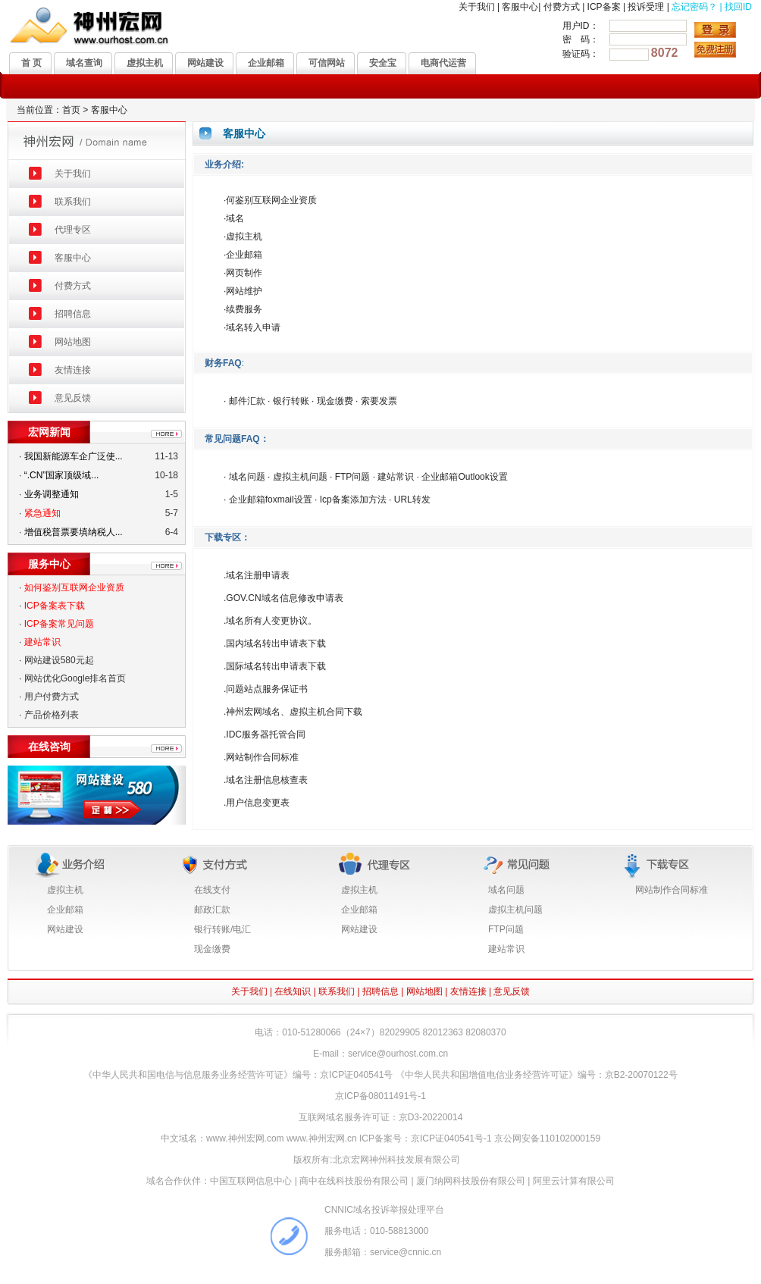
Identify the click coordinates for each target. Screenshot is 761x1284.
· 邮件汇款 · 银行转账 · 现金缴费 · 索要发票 (310, 401)
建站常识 (395, 476)
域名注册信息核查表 (267, 780)
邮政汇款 (212, 909)
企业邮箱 (244, 254)
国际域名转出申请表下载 (276, 666)
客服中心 (520, 7)
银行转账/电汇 (222, 929)
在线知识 (292, 991)
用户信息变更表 (258, 802)
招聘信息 (73, 313)
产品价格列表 (51, 714)
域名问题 (247, 476)
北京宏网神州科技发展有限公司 (396, 1159)
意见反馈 (73, 398)
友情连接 (73, 370)
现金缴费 (212, 949)
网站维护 (244, 291)
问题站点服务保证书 (267, 689)
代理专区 (73, 229)
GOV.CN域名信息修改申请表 (284, 598)
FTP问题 (506, 929)
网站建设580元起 (59, 660)
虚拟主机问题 (300, 476)
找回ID (738, 7)
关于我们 (477, 7)
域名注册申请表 (258, 575)
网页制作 (244, 273)
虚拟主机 (244, 236)
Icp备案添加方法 (353, 499)
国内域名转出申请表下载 (276, 643)
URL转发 (412, 499)
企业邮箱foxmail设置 (269, 499)
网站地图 (73, 342)
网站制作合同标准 (262, 757)
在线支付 (212, 890)
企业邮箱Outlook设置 (464, 476)
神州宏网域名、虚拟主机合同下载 (294, 711)
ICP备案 (604, 7)
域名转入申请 (253, 327)
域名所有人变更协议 (267, 620)
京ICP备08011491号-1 (380, 1096)
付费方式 (561, 7)
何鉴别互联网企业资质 (271, 200)
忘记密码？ (694, 7)
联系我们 (73, 201)
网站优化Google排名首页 (75, 678)
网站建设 (65, 929)
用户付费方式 (51, 696)
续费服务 (244, 309)
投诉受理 (646, 7)
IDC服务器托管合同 (265, 734)
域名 (235, 218)
